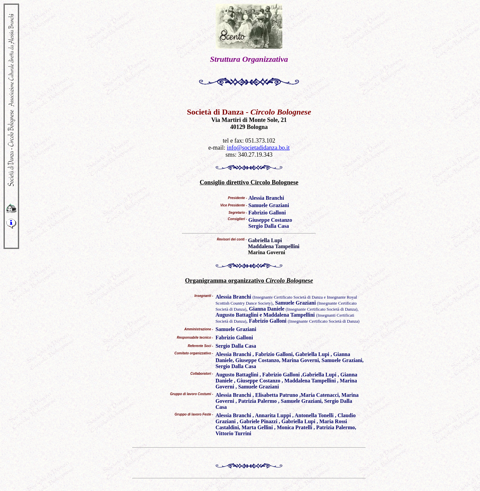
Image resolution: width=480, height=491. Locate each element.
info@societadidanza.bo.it (258, 147)
